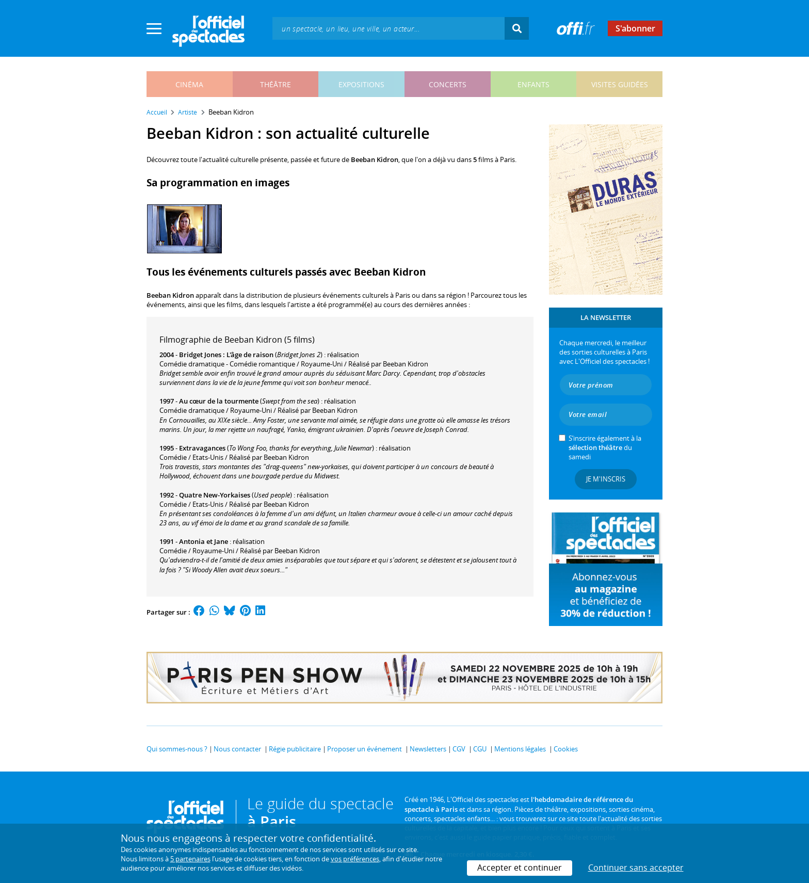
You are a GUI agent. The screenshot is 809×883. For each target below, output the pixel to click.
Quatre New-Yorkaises (214, 495)
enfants (533, 84)
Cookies (566, 748)
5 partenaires (190, 858)
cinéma (189, 84)
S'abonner (635, 28)
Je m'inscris (605, 479)
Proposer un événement (364, 748)
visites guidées (619, 84)
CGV (458, 748)
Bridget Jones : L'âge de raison (226, 354)
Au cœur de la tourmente (218, 401)
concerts (447, 84)
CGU (480, 748)
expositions (361, 84)
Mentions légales (520, 748)
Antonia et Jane (203, 541)
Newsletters (428, 748)
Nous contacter (237, 748)
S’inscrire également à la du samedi (605, 447)
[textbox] (388, 28)
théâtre (275, 84)
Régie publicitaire (295, 748)
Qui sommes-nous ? (177, 748)
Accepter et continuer (519, 867)
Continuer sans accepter (636, 867)
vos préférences (355, 858)
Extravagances (202, 448)
